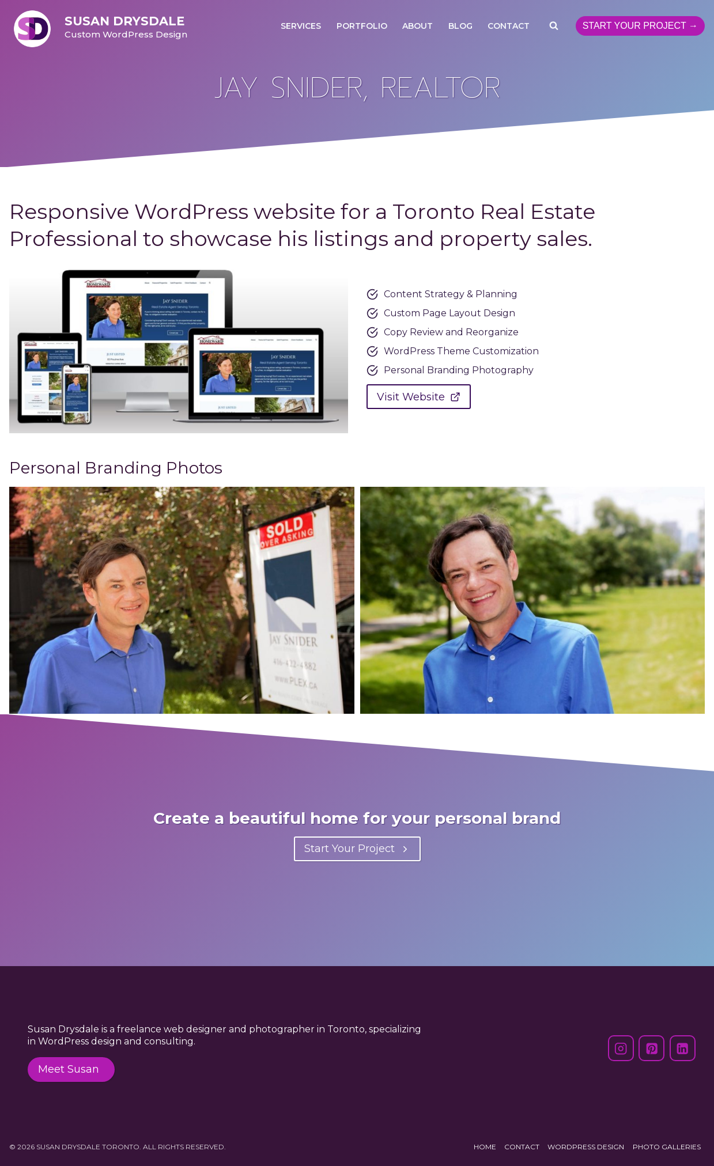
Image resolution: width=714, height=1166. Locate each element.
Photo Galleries (667, 1146)
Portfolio (362, 26)
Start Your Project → (640, 26)
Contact (509, 26)
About (417, 26)
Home (485, 1146)
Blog (460, 26)
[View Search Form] (553, 25)
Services (301, 26)
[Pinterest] (651, 1048)
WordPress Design (585, 1146)
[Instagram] (621, 1048)
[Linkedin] (683, 1048)
